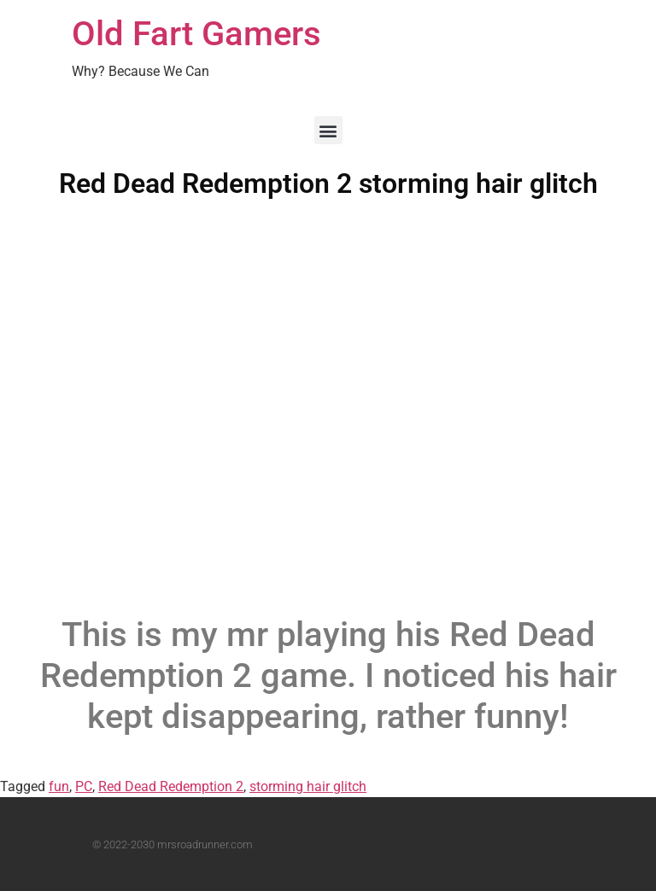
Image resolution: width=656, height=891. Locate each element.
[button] (328, 130)
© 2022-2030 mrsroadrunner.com (172, 844)
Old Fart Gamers (196, 34)
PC (83, 786)
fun (59, 786)
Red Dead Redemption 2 (170, 786)
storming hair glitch (307, 786)
